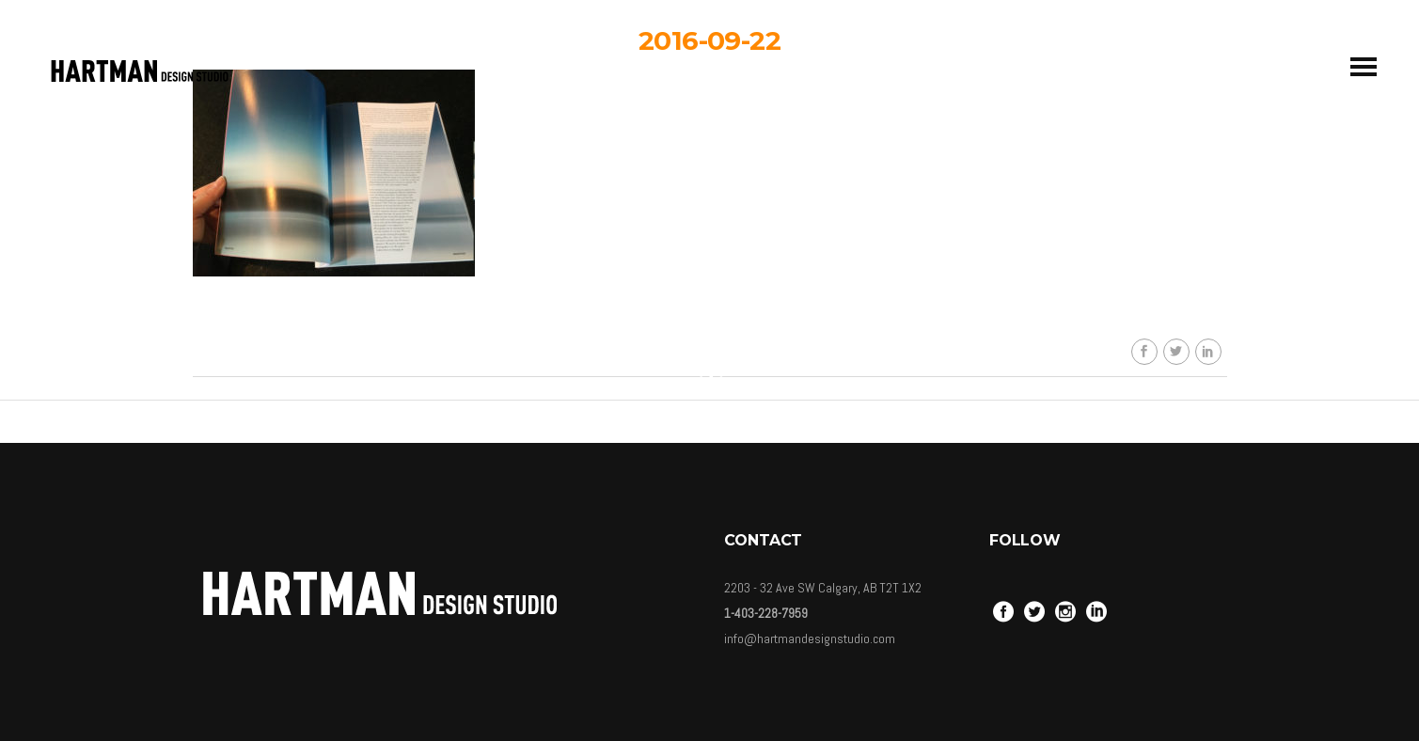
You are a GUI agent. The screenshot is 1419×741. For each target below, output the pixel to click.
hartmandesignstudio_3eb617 (723, 205)
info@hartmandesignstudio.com (809, 638)
